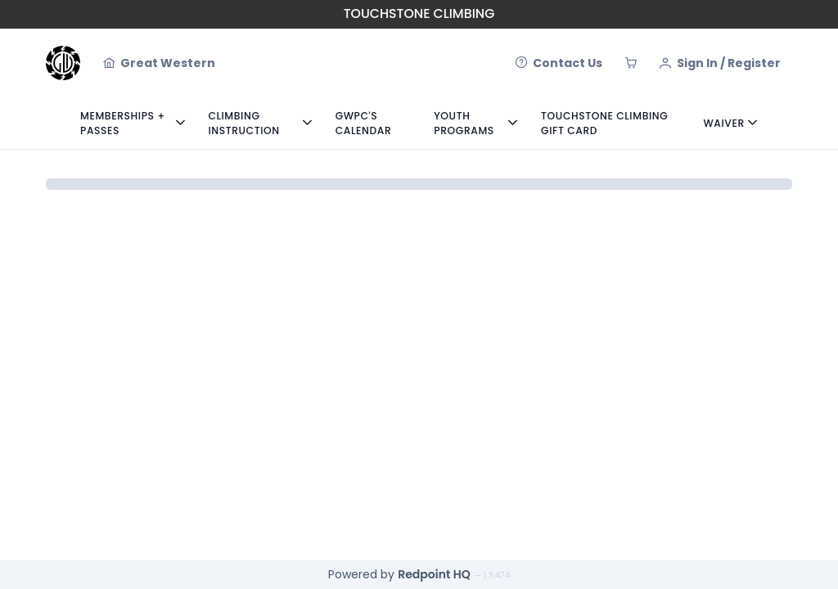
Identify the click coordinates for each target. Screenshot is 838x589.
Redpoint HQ (434, 574)
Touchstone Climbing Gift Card (604, 123)
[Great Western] (159, 63)
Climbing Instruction (243, 123)
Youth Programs (464, 123)
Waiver (724, 123)
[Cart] (631, 63)
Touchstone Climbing (419, 13)
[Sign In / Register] (720, 63)
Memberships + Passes (122, 123)
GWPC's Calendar (364, 123)
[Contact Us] (559, 63)
